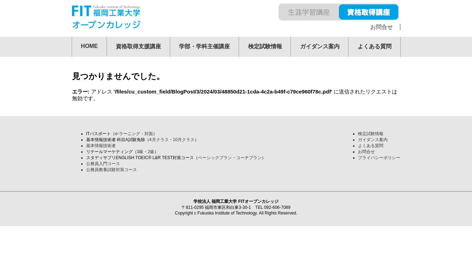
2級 (151, 151)
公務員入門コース (103, 163)
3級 (140, 151)
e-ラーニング (127, 133)
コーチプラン (249, 157)
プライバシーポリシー (379, 157)
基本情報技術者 (101, 145)
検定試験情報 (265, 46)
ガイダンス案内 (320, 46)
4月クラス (159, 139)
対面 (148, 133)
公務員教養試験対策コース (111, 169)
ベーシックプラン (215, 157)
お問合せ (381, 27)
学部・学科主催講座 (204, 46)
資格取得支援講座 (138, 46)
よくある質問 (375, 46)
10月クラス (184, 139)
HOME (89, 46)
